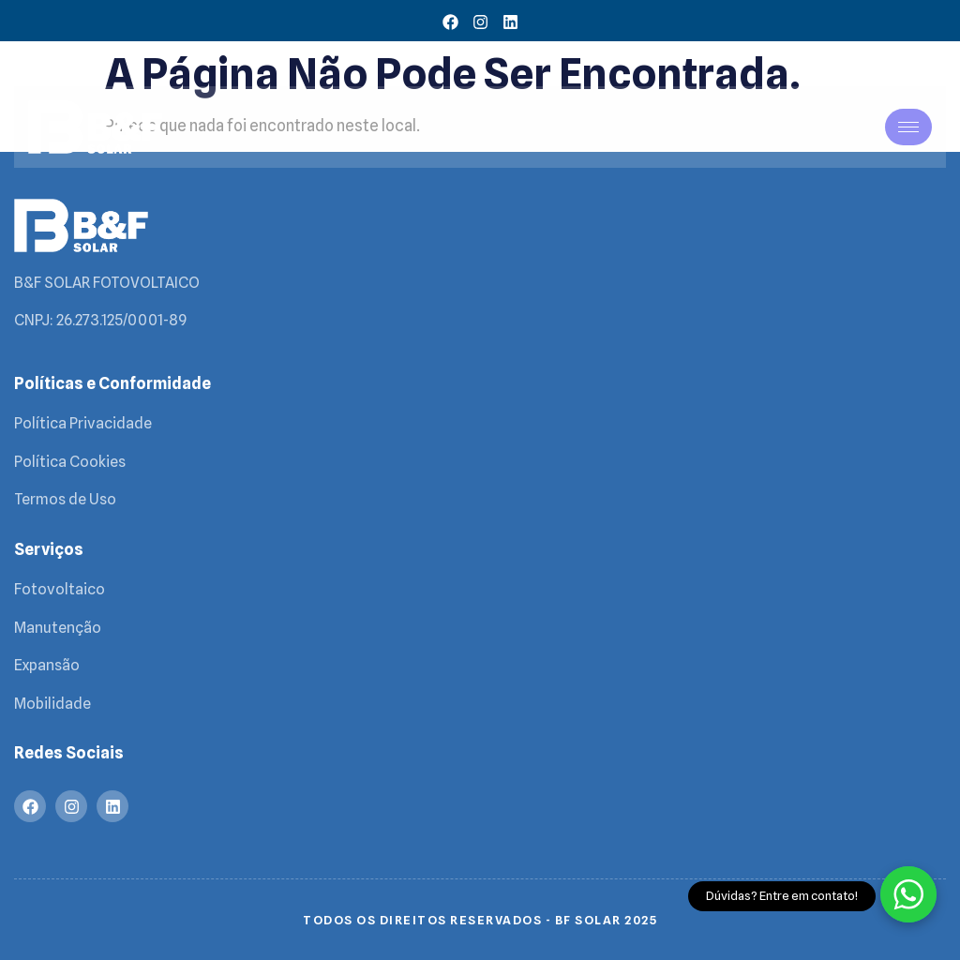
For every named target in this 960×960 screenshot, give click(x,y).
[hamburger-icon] (908, 127)
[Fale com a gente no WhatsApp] (908, 894)
